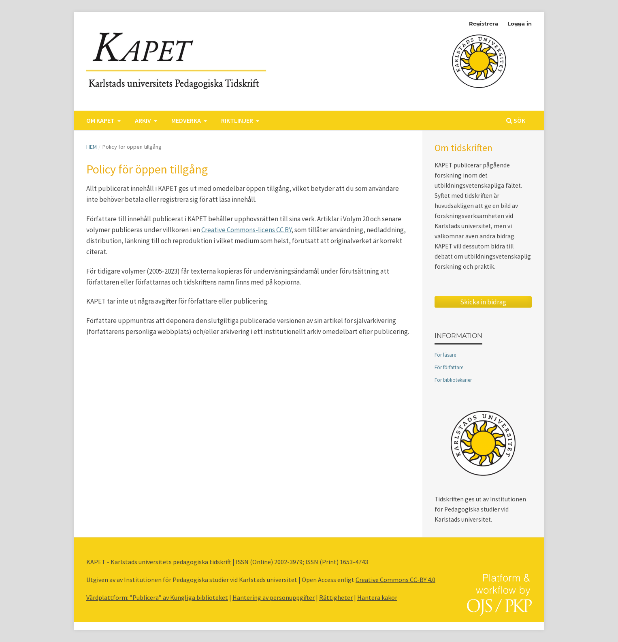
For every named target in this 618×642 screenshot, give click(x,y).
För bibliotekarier (453, 380)
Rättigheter (336, 597)
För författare (449, 367)
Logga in (519, 23)
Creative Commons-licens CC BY (246, 229)
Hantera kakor (377, 597)
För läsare (445, 354)
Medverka (186, 120)
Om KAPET (101, 120)
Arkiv (143, 120)
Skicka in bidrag (483, 301)
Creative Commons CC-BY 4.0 (395, 580)
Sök (515, 120)
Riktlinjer (237, 120)
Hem (91, 146)
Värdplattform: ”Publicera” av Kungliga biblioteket (157, 597)
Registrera (483, 23)
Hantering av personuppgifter (273, 597)
